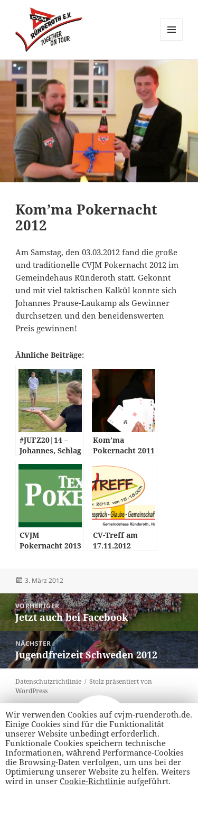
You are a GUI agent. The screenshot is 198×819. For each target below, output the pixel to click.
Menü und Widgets (172, 40)
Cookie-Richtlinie (92, 781)
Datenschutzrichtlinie (48, 681)
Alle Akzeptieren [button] (41, 801)
